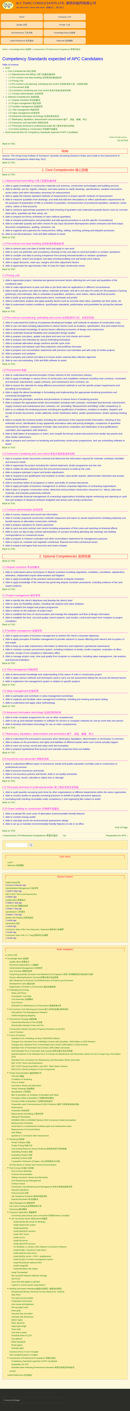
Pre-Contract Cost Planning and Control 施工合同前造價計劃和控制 (38, 1009)
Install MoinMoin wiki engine (25, 1269)
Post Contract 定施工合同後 (21, 1168)
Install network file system (24, 1225)
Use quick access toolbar (22, 1298)
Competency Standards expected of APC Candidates (34, 1361)
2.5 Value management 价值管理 (24, 113)
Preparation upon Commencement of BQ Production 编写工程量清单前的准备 (45, 1104)
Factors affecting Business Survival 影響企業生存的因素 (33, 977)
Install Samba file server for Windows (29, 1222)
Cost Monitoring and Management (26, 1180)
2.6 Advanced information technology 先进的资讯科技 (33, 116)
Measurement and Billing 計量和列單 (27, 1114)
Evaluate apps (17, 1348)
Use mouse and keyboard (22, 1304)
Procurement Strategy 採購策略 (23, 1019)
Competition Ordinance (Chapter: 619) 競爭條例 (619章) (35, 1161)
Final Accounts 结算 (20, 1193)
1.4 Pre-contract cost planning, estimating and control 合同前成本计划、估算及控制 (48, 84)
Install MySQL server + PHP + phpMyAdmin (32, 1256)
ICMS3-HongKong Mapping (23, 1015)
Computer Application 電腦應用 (23, 1212)
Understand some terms (21, 1301)
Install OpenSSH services (24, 1231)
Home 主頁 (12, 955)
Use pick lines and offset (21, 1313)
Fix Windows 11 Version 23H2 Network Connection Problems (39, 1247)
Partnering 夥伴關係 (18, 1209)
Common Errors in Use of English (24, 1352)
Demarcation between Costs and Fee (27, 1025)
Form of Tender (17, 1082)
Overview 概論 (17, 1076)
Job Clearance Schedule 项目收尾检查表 (29, 1196)
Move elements (18, 1323)
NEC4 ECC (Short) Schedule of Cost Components (33, 1069)
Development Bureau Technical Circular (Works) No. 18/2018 (37, 1292)
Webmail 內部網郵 (65, 41)
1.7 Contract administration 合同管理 (25, 93)
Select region (17, 1320)
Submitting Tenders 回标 (22, 1152)
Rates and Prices (18, 993)
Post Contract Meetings (21, 1171)
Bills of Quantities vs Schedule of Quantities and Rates (35, 1095)
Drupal (17, 1400)
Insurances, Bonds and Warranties (26, 1085)
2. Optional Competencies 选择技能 (22, 97)
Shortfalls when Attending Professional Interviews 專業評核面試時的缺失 (43, 1367)
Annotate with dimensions (22, 1317)
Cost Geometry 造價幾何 (22, 999)
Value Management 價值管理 (22, 1203)
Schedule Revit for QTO (21, 1335)
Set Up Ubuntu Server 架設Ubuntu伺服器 (29, 1218)
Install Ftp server (20, 1240)
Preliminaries (17, 1107)
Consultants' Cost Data (21, 996)
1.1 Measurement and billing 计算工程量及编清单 (31, 74)
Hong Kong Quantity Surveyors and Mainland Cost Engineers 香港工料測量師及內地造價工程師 (51, 974)
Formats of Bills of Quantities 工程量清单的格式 (32, 1101)
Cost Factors (16, 1002)
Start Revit (16, 1295)
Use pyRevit (16, 1339)
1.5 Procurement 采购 (18, 87)
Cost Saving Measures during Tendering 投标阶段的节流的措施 (39, 1149)
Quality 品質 (21, 25)
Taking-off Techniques (20, 1117)
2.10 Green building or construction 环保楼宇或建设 (32, 129)
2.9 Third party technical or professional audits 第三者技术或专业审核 (41, 126)
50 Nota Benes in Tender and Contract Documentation (33, 1165)
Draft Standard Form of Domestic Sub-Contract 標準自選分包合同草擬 (42, 1051)
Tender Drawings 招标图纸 (22, 1088)
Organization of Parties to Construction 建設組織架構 (32, 987)
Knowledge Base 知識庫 (64, 33)
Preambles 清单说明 (20, 1110)
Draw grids (16, 1310)
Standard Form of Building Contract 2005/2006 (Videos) (35, 1038)
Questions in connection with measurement (30, 1136)
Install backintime (20, 1228)
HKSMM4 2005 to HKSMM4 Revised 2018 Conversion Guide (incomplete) (43, 1120)
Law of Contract (16, 1032)
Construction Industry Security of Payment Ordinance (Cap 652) (37, 1029)
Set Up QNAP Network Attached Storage (29, 1275)
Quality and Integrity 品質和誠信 (19, 917)
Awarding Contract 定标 (21, 1158)
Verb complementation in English (23, 1355)
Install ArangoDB (13, 882)
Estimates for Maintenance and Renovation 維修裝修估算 (36, 1005)
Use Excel (15, 1279)
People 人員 (64, 25)
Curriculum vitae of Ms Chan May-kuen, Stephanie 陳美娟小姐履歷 (35, 929)
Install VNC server (21, 1234)
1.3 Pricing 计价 (15, 81)
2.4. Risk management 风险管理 (23, 110)
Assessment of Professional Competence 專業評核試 (57, 49)
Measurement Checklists (22, 1123)
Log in (10, 862)
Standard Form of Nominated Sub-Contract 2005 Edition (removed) (40, 1048)
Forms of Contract (17, 1035)
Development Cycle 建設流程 (22, 984)
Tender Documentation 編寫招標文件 (25, 1073)
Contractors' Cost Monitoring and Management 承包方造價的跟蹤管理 (41, 1187)
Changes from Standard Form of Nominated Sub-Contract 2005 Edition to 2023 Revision (49, 1044)
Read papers (17, 1345)
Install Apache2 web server (25, 1253)
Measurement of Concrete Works (25, 1129)
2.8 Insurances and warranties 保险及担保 (28, 122)
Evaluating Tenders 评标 (21, 1155)
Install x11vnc (19, 1237)
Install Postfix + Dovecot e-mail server (29, 1250)
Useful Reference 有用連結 (22, 41)
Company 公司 (64, 17)
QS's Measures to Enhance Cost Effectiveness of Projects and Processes (41, 980)
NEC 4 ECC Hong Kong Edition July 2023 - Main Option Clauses (39, 1066)
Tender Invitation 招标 (20, 1142)
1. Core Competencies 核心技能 (20, 71)
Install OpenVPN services (24, 1244)
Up (64, 835)
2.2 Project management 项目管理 (24, 103)
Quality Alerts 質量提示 (16, 900)
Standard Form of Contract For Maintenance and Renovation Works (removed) (45, 1060)
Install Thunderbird (19, 1272)
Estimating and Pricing (19, 990)
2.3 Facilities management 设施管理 (25, 106)
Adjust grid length (18, 1326)
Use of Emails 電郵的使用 (17, 906)
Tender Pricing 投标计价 (21, 1145)
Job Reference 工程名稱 (21, 33)
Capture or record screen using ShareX (28, 1285)
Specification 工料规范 (15, 912)
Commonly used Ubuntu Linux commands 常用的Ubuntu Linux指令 (40, 1215)
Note (7, 68)
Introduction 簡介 (13, 923)
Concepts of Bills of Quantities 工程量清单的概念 (32, 1098)
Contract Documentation (21, 1174)
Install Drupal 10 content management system (33, 1259)
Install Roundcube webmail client (27, 1262)
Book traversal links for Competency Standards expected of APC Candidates (41, 132)
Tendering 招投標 (17, 1139)
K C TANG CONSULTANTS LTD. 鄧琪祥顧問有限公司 (56, 3)
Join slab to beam (19, 1332)
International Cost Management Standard (29, 1012)
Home (21, 17)
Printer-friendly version (118, 137)
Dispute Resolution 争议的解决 (24, 1199)
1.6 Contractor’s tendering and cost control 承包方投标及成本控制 (39, 90)
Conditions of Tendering (21, 1079)
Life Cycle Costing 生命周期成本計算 (25, 1206)
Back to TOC (8, 143)
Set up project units (19, 1307)
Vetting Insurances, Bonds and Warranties (29, 1177)
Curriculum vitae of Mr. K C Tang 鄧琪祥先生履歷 (27, 935)
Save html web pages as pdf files (25, 1282)
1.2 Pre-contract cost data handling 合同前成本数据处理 (35, 77)
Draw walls (16, 1329)
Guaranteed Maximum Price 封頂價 (26, 1022)
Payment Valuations (20, 1190)
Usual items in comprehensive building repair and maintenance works (41, 1126)
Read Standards (18, 1342)
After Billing (16, 1132)
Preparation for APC (117, 835)
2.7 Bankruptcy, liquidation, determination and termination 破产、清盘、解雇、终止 (47, 119)
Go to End (122, 140)
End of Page (121, 827)
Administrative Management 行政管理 (22, 888)
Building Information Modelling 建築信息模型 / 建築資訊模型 (35, 1288)
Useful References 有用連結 (20, 1375)
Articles (12, 1371)
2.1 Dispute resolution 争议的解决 (24, 100)
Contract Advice (18, 1183)
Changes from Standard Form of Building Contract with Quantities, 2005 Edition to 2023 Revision (53, 1041)
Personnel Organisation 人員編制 (23, 965)
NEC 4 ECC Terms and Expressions (21, 894)
